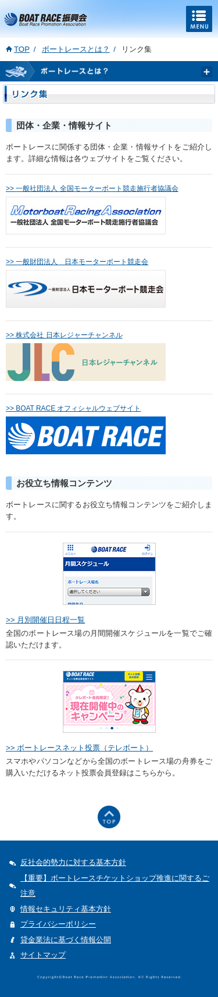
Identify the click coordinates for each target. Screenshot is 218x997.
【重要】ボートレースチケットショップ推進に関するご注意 (114, 886)
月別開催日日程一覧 (51, 619)
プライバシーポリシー (58, 924)
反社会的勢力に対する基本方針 (73, 862)
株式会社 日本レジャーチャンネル (69, 335)
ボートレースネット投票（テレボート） (85, 747)
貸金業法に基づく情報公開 (65, 939)
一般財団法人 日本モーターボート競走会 (82, 262)
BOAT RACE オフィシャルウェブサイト (78, 408)
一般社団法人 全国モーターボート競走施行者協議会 (97, 188)
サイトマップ (43, 954)
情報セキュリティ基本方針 (65, 909)
